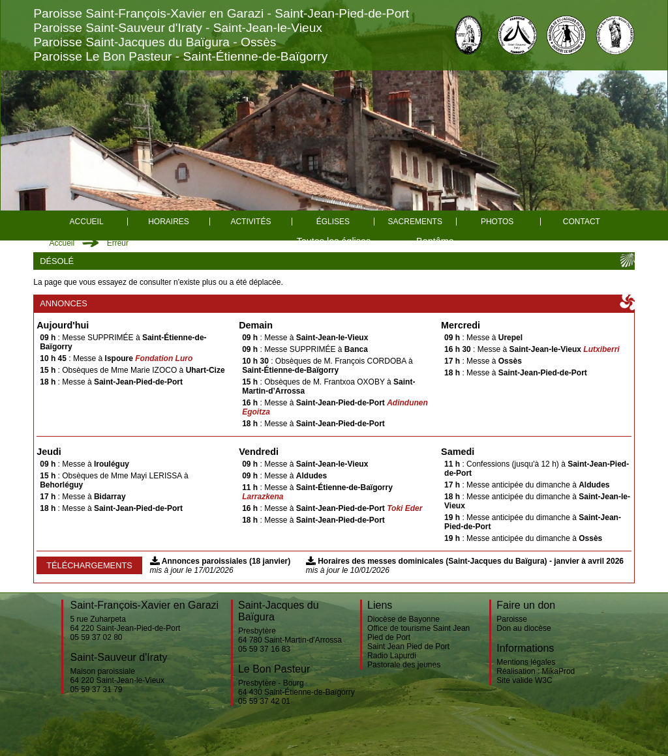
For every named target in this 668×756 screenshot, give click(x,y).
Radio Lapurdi (391, 655)
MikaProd (558, 671)
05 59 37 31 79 (96, 689)
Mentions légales (525, 662)
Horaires (168, 221)
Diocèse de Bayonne (403, 619)
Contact (581, 221)
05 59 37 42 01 (264, 701)
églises (333, 221)
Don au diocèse (523, 628)
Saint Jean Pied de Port (408, 646)
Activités (250, 221)
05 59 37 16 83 (264, 649)
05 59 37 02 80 (96, 637)
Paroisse (511, 619)
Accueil (87, 221)
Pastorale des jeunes (403, 664)
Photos (497, 221)
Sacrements (415, 221)
